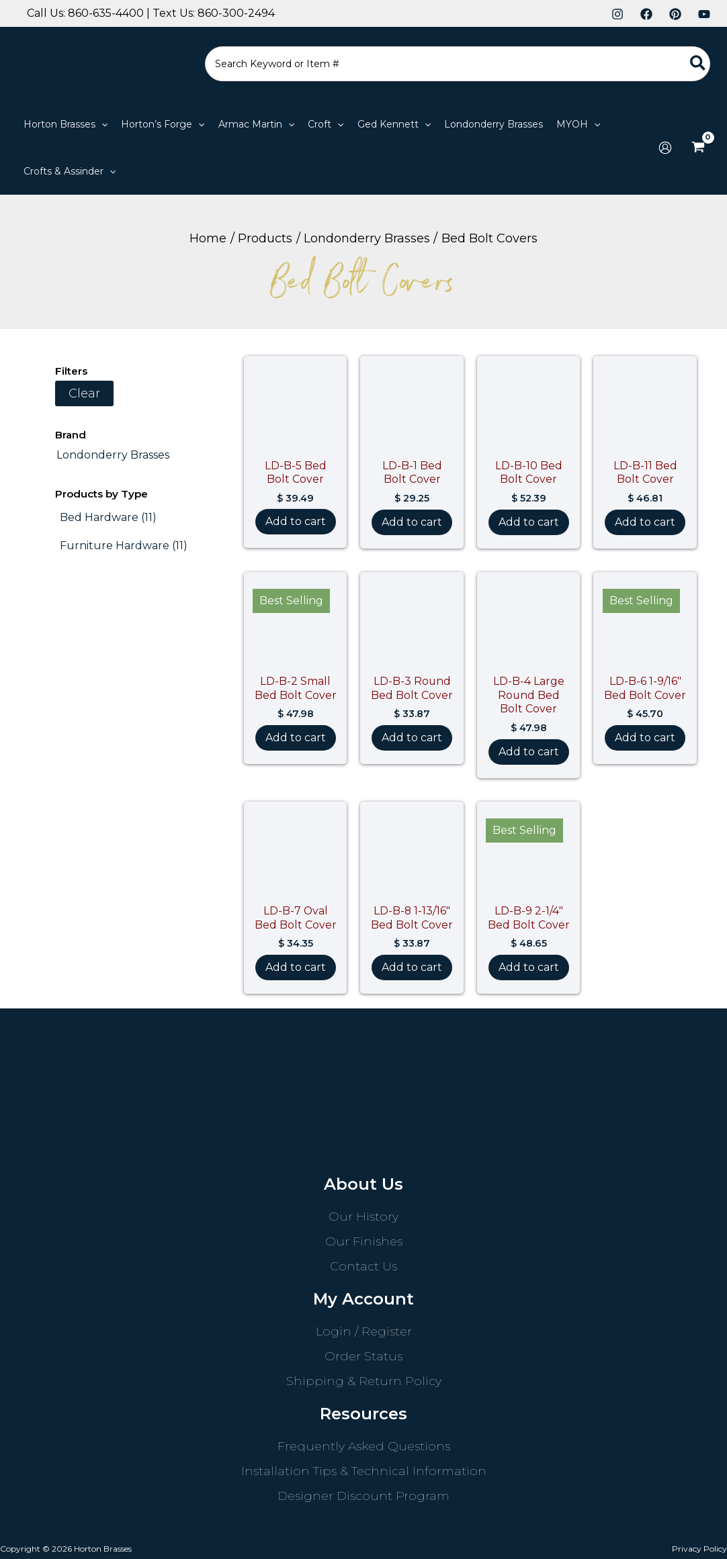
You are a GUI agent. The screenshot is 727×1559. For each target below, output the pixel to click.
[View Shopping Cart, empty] (697, 148)
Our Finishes (363, 1241)
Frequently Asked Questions (363, 1446)
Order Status (363, 1356)
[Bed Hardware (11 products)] (108, 518)
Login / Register (364, 1331)
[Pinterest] (675, 14)
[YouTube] (704, 14)
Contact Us (363, 1266)
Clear (84, 393)
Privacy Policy (699, 1549)
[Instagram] (617, 14)
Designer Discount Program (363, 1496)
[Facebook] (646, 14)
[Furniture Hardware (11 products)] (123, 546)
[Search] (698, 64)
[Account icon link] (665, 147)
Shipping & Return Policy (363, 1381)
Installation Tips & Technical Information (363, 1471)
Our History (363, 1216)
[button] (101, 124)
